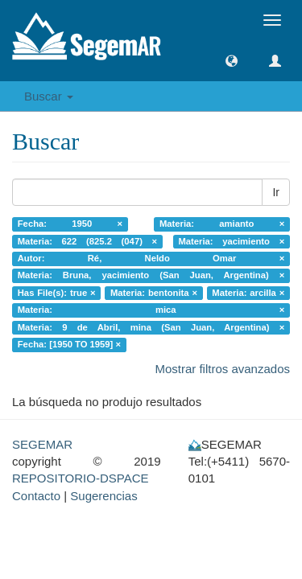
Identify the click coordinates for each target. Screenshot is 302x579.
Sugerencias (103, 496)
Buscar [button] (48, 96)
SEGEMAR (42, 444)
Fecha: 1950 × (70, 223)
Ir (275, 192)
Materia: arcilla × (248, 293)
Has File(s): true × (57, 293)
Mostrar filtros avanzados (222, 369)
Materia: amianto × (221, 223)
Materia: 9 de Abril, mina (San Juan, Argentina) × (151, 327)
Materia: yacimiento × (231, 241)
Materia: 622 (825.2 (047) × (87, 241)
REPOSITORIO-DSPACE (80, 478)
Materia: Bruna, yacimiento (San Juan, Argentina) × (151, 276)
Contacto (36, 496)
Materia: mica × (151, 310)
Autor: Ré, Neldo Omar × (151, 258)
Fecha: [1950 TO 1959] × (69, 344)
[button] (231, 61)
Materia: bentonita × (153, 293)
